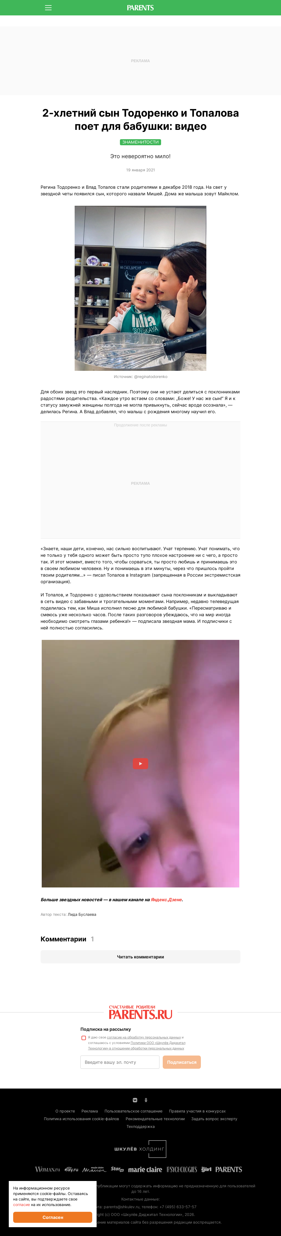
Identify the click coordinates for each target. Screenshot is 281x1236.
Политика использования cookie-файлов (81, 1118)
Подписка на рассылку (105, 1029)
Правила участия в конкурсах (197, 1111)
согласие (21, 1204)
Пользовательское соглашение (133, 1111)
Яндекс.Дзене (166, 899)
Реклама (90, 1111)
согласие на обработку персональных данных (144, 1037)
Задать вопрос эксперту (214, 1118)
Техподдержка (141, 1126)
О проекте (65, 1111)
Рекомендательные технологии (155, 1118)
